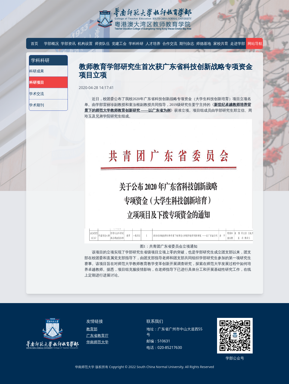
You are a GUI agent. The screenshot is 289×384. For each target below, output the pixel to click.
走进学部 (237, 43)
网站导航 (254, 43)
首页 (34, 43)
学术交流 (36, 93)
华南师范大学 (97, 341)
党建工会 (119, 43)
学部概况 (51, 43)
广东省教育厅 (97, 335)
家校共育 (220, 43)
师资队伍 (102, 43)
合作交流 (169, 43)
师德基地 (203, 43)
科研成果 (36, 71)
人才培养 (153, 43)
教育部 (91, 329)
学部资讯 (68, 43)
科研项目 (36, 82)
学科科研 (136, 43)
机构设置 (85, 43)
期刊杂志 (186, 43)
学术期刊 (36, 105)
